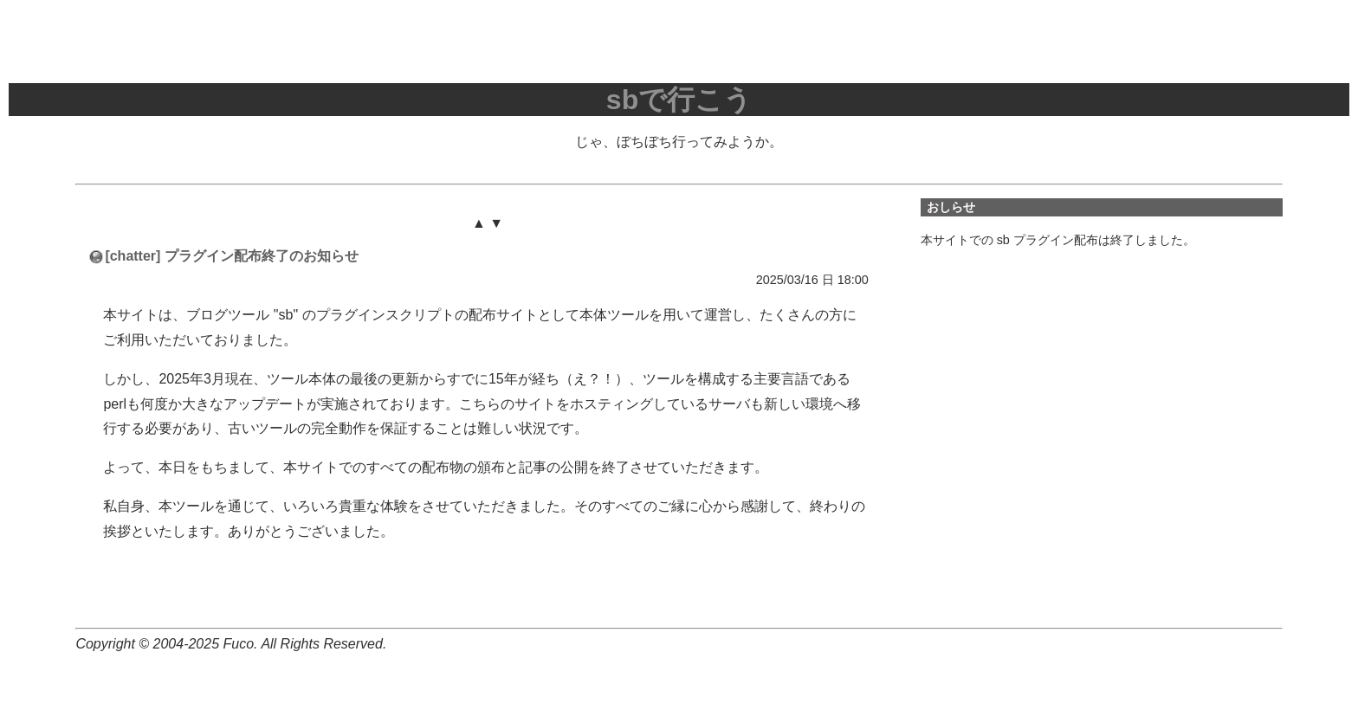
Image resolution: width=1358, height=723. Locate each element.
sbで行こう (679, 99)
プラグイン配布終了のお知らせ (262, 256)
